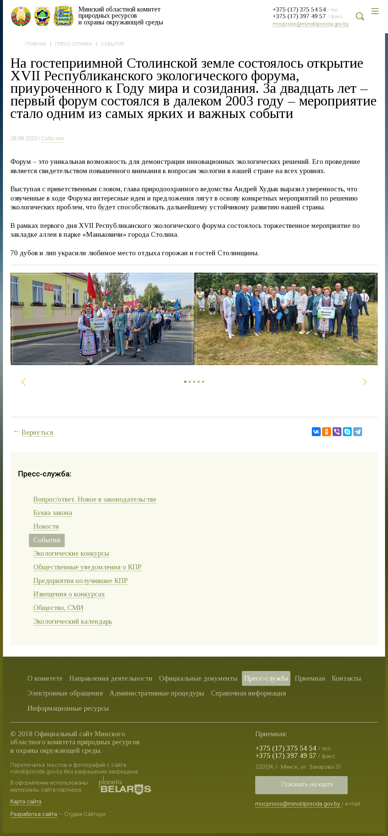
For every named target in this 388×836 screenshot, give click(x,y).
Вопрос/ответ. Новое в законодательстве (94, 499)
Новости (46, 526)
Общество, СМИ (58, 607)
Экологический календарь (72, 621)
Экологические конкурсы (71, 553)
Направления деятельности (110, 678)
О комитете (45, 678)
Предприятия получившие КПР (80, 580)
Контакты (346, 678)
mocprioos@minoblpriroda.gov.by (311, 24)
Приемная (310, 678)
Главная (35, 44)
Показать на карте (307, 784)
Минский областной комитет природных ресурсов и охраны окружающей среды (123, 15)
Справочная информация (248, 693)
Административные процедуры (156, 693)
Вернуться (37, 432)
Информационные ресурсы (68, 708)
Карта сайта (25, 801)
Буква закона (52, 512)
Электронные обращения (65, 693)
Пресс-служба (73, 44)
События (112, 44)
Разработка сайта (33, 813)
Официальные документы (198, 678)
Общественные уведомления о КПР (87, 567)
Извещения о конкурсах (69, 594)
